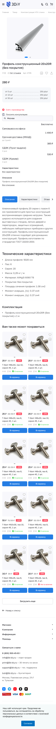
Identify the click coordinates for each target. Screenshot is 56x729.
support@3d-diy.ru (11, 667)
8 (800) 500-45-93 (10, 653)
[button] (26, 57)
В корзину (15, 377)
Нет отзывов (14, 73)
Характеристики (29, 199)
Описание (10, 199)
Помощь (6, 639)
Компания (7, 629)
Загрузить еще (27, 601)
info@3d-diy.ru (9, 657)
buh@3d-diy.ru (9, 673)
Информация (9, 634)
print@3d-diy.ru (9, 662)
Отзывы (47, 199)
